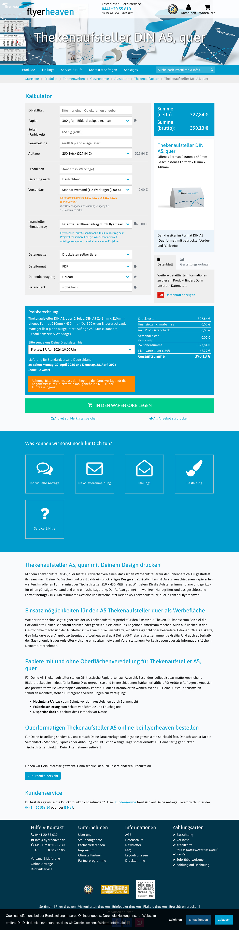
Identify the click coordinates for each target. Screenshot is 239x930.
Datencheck (37, 287)
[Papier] (99, 120)
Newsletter (133, 845)
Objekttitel (36, 110)
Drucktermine (135, 860)
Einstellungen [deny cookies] (198, 919)
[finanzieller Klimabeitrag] (99, 224)
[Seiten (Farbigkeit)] (96, 132)
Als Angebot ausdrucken (169, 418)
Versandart (36, 189)
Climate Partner (89, 855)
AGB (128, 834)
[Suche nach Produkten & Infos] (187, 69)
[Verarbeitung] (96, 143)
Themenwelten (74, 78)
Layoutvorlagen (136, 855)
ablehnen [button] (175, 919)
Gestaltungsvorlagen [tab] (195, 262)
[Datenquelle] (99, 254)
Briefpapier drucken (126, 906)
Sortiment (46, 906)
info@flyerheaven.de (48, 840)
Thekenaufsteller (146, 78)
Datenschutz (134, 840)
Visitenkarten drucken (94, 906)
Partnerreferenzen (91, 845)
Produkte (31, 70)
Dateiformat (37, 266)
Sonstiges (134, 70)
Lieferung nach (39, 179)
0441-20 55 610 (44, 834)
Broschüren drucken (183, 906)
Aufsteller (121, 78)
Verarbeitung (37, 143)
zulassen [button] (224, 919)
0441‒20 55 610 (116, 9)
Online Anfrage (42, 864)
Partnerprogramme (92, 860)
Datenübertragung (41, 276)
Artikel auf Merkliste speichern (75, 418)
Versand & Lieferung (45, 858)
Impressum (86, 850)
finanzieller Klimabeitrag (37, 224)
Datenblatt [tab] (165, 262)
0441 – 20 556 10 (37, 807)
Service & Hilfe (74, 70)
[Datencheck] (96, 287)
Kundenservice (125, 802)
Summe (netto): (165, 111)
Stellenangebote (90, 840)
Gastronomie (99, 78)
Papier (33, 120)
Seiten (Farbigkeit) (36, 131)
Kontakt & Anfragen (106, 70)
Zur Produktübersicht (43, 776)
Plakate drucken (155, 906)
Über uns (84, 834)
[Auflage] (99, 153)
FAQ (128, 850)
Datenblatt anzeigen (176, 295)
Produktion (36, 169)
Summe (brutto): (166, 125)
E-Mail (68, 807)
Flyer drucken (66, 906)
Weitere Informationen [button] (114, 923)
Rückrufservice (41, 869)
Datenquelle (37, 254)
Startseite (32, 78)
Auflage (34, 153)
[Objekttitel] (96, 110)
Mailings (51, 70)
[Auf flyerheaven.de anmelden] (188, 9)
